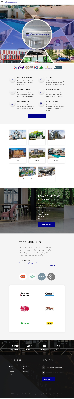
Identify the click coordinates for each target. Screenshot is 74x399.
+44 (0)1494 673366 (54, 367)
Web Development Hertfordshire (53, 394)
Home (11, 366)
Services (12, 371)
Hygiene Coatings (23, 89)
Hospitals (56, 142)
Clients (25, 366)
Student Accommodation (27, 178)
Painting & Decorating (25, 77)
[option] (37, 256)
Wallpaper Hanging (53, 89)
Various (46, 178)
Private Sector (56, 160)
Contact (25, 371)
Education (37, 142)
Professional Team (24, 101)
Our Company (13, 369)
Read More (52, 265)
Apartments (18, 142)
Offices (37, 160)
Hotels (17, 160)
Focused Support (52, 101)
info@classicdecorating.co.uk (55, 372)
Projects (12, 374)
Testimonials (27, 369)
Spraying (49, 77)
